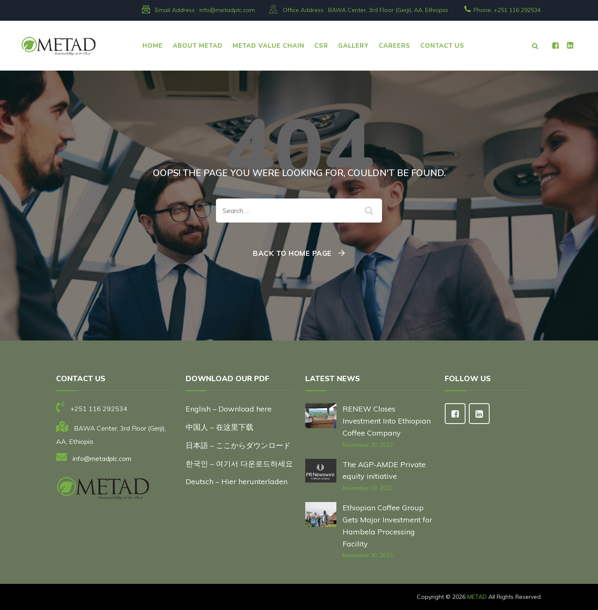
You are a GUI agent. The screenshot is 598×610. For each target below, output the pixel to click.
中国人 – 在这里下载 (219, 427)
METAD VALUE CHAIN (268, 46)
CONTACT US (442, 46)
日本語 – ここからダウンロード (238, 445)
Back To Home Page (292, 253)
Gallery (353, 46)
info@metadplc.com (227, 10)
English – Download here (230, 409)
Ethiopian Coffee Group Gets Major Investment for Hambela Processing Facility (387, 525)
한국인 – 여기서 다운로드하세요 (239, 463)
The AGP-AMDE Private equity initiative (384, 470)
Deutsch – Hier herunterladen (236, 481)
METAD (477, 596)
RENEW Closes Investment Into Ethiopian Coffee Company (387, 421)
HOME (152, 46)
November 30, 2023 (368, 444)
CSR (321, 46)
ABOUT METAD (198, 46)
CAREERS (394, 46)
